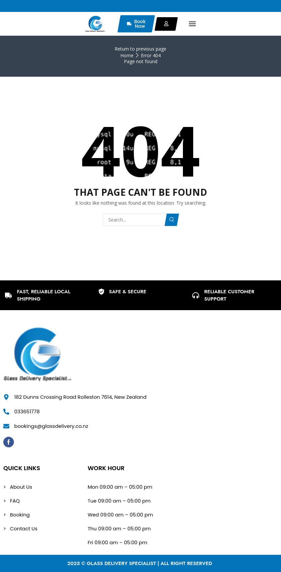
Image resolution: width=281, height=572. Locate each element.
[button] (192, 24)
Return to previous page (140, 49)
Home (127, 55)
